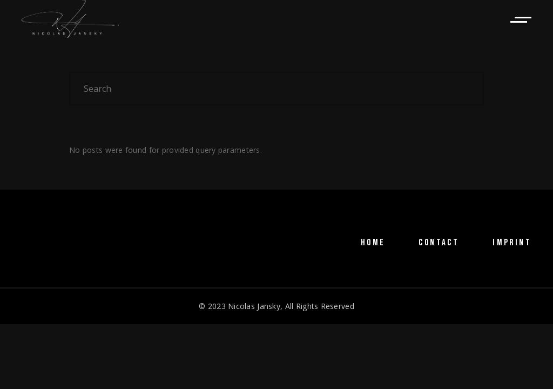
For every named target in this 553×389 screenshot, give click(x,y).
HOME (373, 242)
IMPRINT (512, 242)
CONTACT (439, 242)
